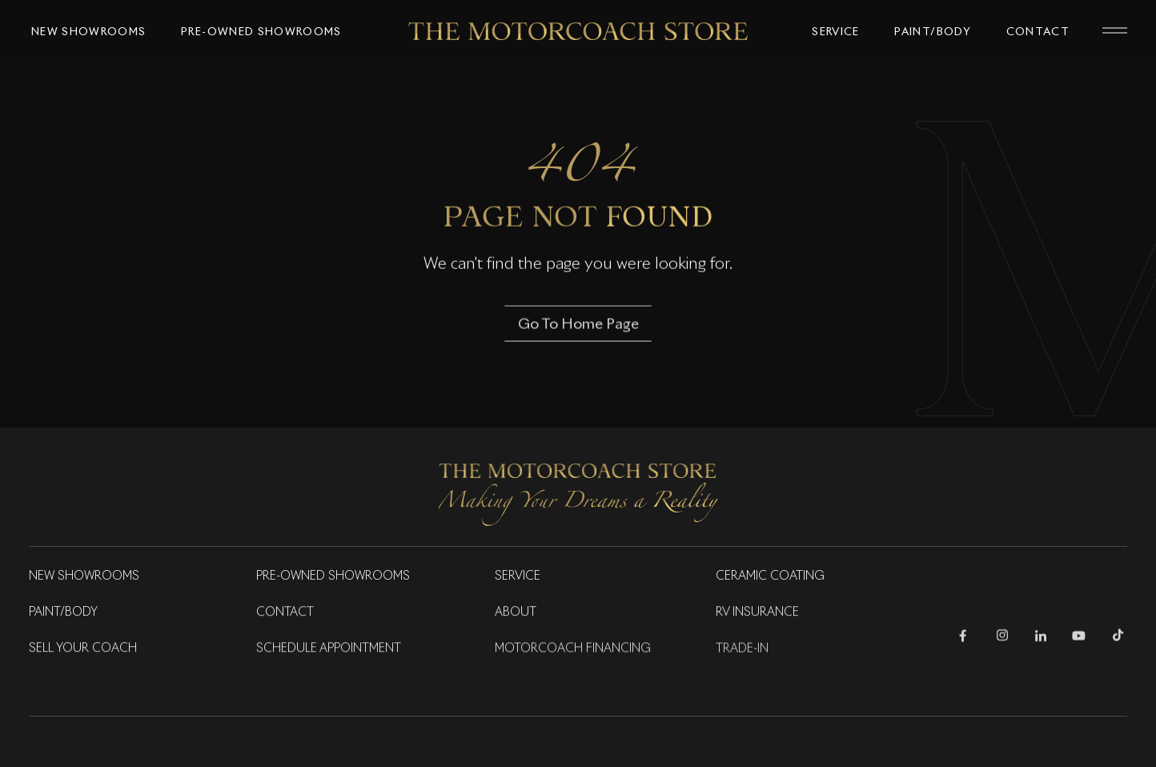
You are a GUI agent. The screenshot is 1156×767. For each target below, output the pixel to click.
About (515, 612)
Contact (285, 612)
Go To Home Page (578, 325)
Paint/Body (63, 612)
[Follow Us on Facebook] (962, 638)
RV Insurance (757, 612)
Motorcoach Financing (573, 649)
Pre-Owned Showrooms (333, 576)
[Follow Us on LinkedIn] (1040, 638)
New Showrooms (84, 576)
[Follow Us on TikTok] (1118, 638)
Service (517, 576)
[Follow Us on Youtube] (1079, 638)
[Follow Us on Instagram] (1002, 638)
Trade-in (742, 649)
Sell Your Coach (83, 648)
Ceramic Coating (770, 576)
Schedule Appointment (328, 648)
